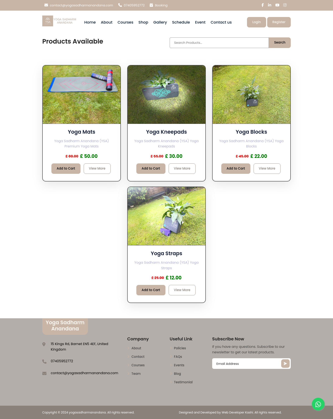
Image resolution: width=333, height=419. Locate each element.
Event (200, 22)
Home (90, 22)
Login (256, 22)
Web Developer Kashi (237, 412)
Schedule (181, 22)
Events (179, 365)
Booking (159, 5)
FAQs (178, 357)
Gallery (160, 22)
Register (278, 22)
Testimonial (183, 382)
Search (279, 42)
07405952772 (131, 5)
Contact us (221, 22)
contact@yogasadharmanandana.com (78, 5)
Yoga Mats (81, 131)
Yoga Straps (166, 253)
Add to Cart (66, 168)
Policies (180, 348)
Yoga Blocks (251, 131)
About (107, 22)
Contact (137, 357)
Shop (143, 22)
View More (97, 168)
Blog (177, 374)
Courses (125, 22)
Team (136, 374)
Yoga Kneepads (166, 131)
